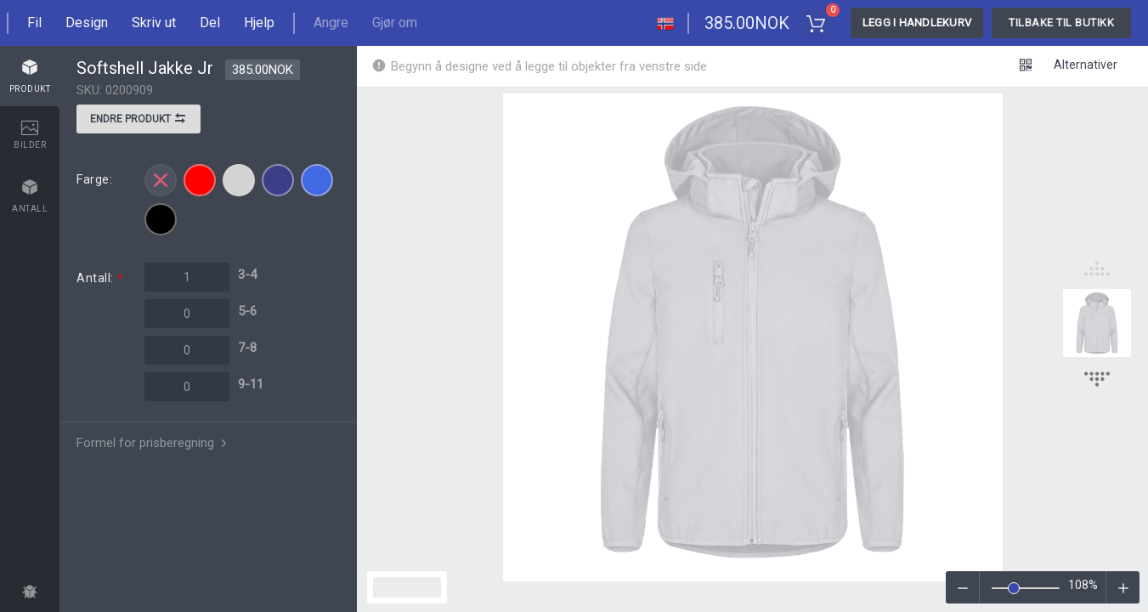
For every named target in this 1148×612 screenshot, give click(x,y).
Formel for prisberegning (153, 442)
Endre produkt (138, 120)
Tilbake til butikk (1061, 22)
